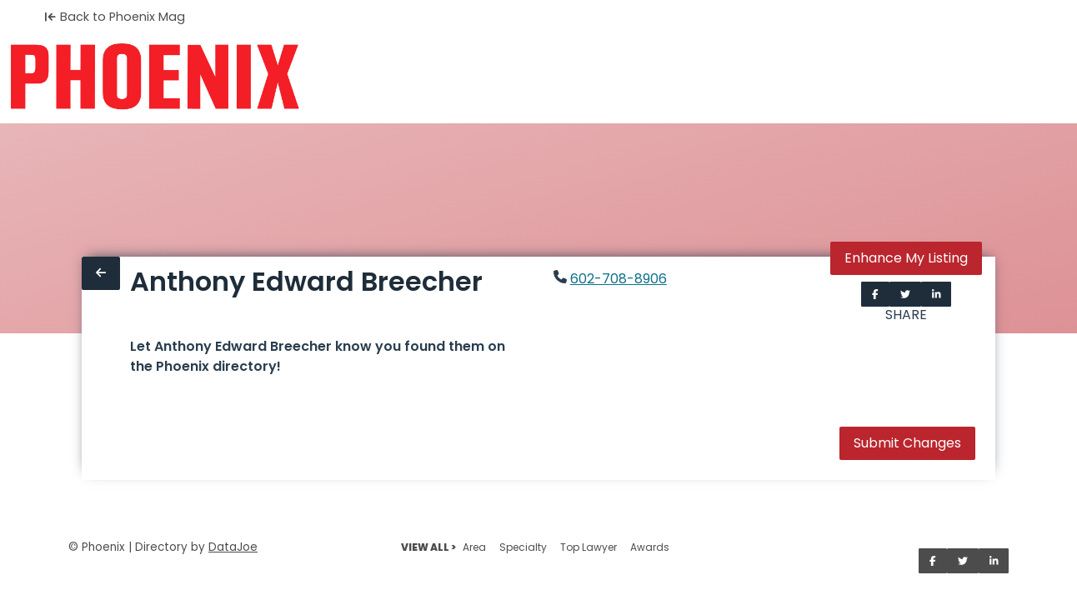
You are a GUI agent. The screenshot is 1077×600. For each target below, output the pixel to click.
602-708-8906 (618, 278)
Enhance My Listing (906, 258)
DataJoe (233, 547)
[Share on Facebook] (875, 294)
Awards (649, 547)
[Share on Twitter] (905, 294)
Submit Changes (907, 442)
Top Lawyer (588, 547)
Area (474, 547)
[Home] (154, 76)
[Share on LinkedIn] (936, 294)
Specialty (523, 547)
